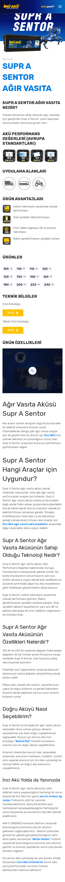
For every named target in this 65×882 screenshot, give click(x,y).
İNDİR (13, 312)
